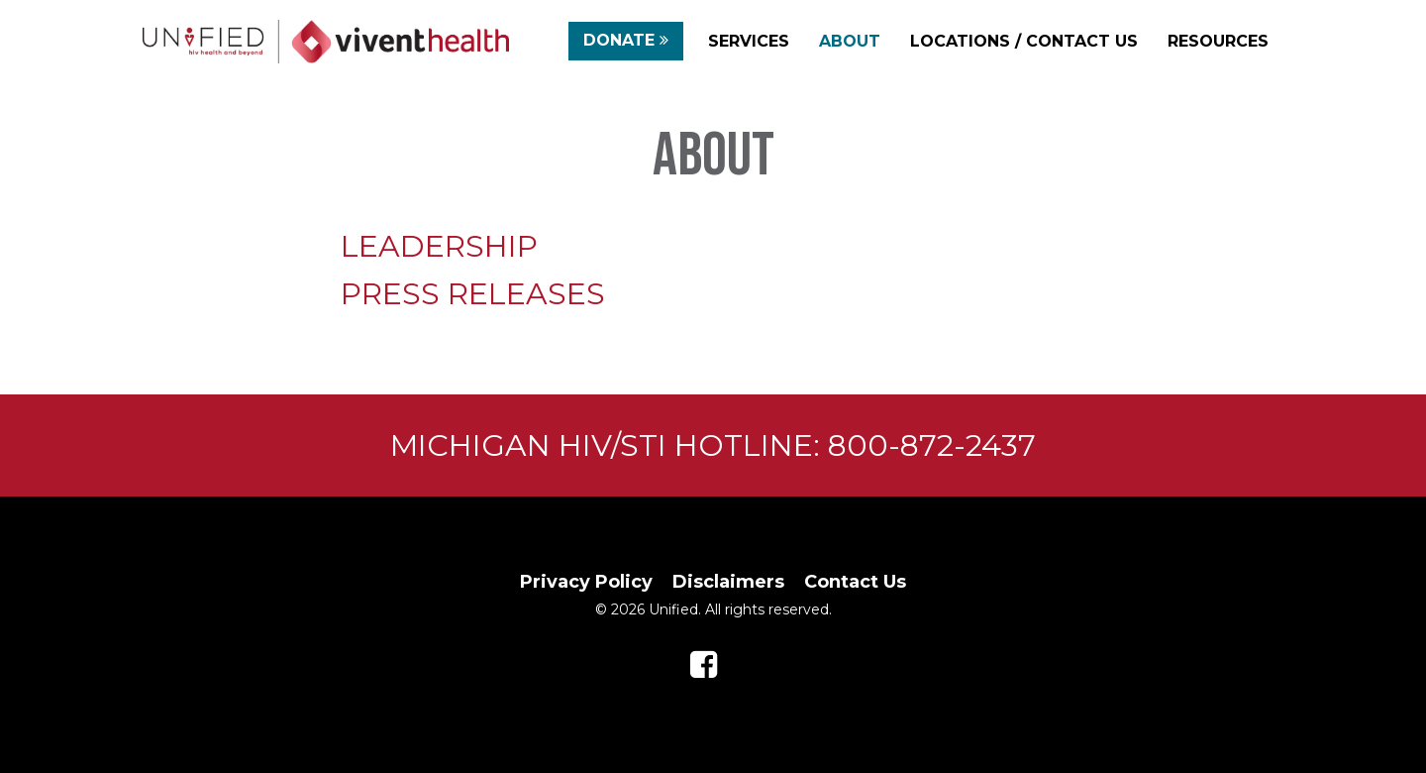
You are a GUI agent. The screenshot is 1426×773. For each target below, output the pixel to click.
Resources (1218, 41)
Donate (625, 43)
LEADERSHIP (439, 246)
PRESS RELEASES (473, 294)
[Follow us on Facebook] (703, 665)
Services (748, 41)
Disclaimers (728, 582)
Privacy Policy (586, 582)
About (849, 41)
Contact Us (855, 582)
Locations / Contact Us (1024, 41)
